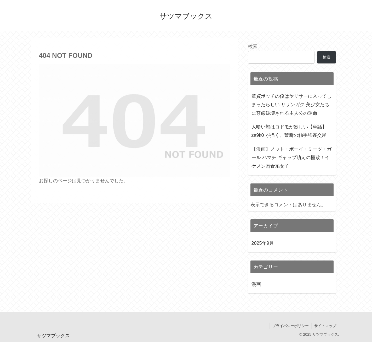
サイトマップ (325, 326)
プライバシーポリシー (290, 326)
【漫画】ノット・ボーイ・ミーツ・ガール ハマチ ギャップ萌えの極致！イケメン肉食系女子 (291, 157)
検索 (252, 46)
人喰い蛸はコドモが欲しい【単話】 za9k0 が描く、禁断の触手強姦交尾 (289, 131)
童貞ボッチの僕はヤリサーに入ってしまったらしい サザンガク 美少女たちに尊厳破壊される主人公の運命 (291, 105)
